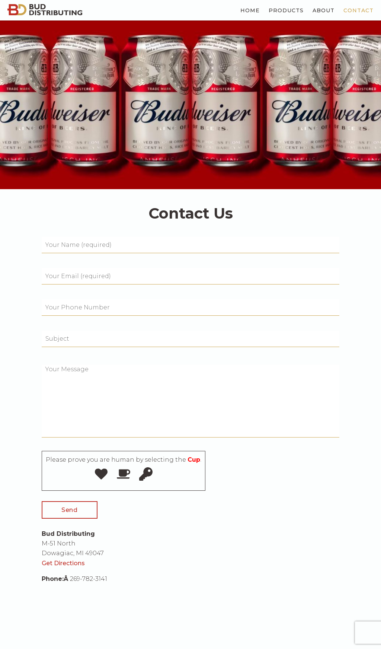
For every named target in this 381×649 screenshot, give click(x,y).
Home (250, 10)
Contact (358, 10)
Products (286, 10)
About (323, 10)
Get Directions (63, 563)
